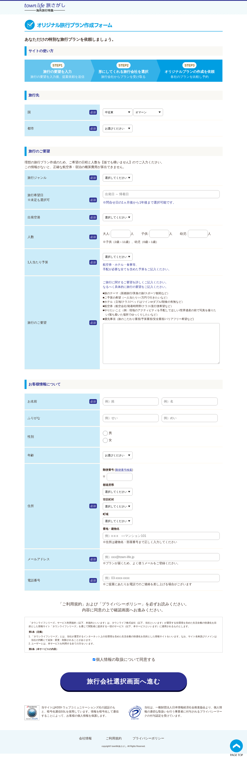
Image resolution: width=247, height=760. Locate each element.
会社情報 (85, 744)
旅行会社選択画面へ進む (123, 687)
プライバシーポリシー (148, 744)
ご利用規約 (114, 744)
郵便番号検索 (123, 476)
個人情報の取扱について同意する (124, 666)
